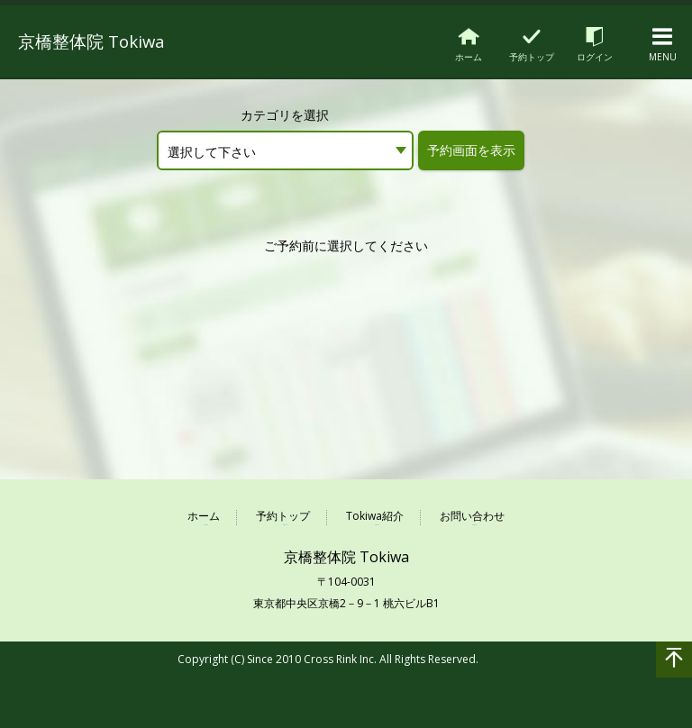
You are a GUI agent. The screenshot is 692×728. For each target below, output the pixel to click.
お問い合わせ (472, 516)
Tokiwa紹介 (375, 516)
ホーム (203, 516)
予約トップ (283, 516)
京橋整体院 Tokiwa (104, 40)
